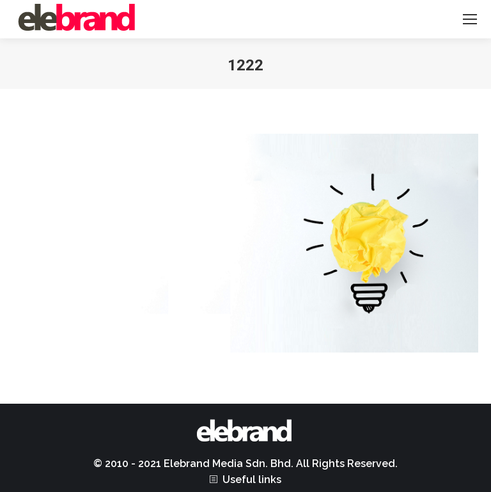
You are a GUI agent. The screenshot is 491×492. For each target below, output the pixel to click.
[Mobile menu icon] (470, 19)
